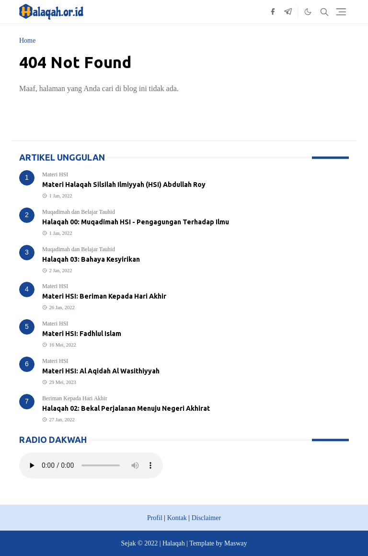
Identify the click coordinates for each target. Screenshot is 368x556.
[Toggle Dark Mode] (308, 12)
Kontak (177, 517)
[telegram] (288, 12)
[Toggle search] (324, 12)
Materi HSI (55, 174)
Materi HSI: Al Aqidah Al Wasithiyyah (101, 371)
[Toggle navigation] (341, 12)
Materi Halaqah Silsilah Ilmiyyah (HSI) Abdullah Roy (124, 184)
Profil (154, 517)
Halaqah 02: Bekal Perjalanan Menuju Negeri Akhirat (126, 408)
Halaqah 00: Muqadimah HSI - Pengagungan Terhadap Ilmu (135, 222)
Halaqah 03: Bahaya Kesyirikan (91, 259)
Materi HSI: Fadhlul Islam (81, 333)
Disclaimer (206, 517)
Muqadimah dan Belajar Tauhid (78, 211)
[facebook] (272, 12)
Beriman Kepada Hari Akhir (74, 398)
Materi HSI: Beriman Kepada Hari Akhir (104, 296)
